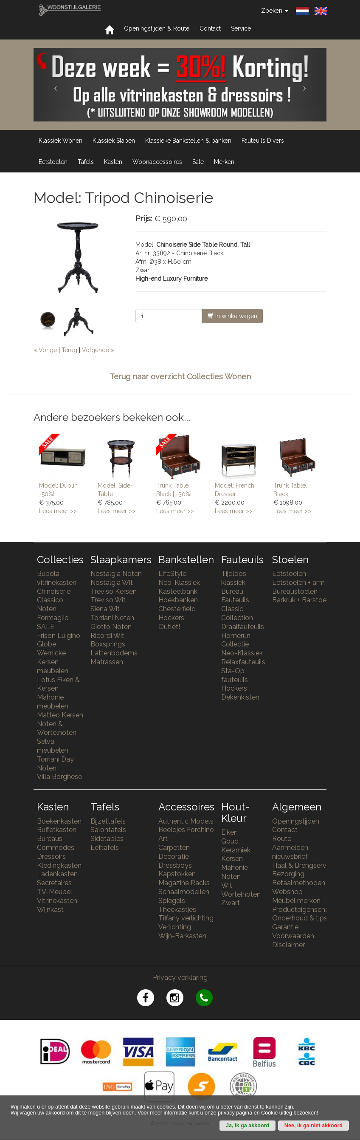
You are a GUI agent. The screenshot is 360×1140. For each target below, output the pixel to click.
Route (281, 839)
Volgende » (98, 350)
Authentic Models (186, 821)
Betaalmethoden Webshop (298, 887)
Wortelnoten (241, 894)
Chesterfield (177, 609)
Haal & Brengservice (303, 865)
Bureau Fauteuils (235, 595)
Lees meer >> (58, 511)
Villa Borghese (59, 777)
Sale (198, 161)
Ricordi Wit (107, 636)
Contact (210, 28)
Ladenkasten (57, 874)
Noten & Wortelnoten (56, 728)
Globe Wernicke (51, 648)
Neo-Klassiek (179, 582)
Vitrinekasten (57, 901)
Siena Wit (105, 609)
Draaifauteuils (242, 627)
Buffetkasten (56, 830)
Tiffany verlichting (186, 918)
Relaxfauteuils (243, 662)
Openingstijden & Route (156, 28)
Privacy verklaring (180, 978)
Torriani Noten (112, 618)
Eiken (229, 832)
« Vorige (45, 350)
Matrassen (106, 662)
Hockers (171, 618)
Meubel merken (296, 901)
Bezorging (288, 874)
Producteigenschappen (308, 910)
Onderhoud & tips (299, 918)
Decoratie (173, 856)
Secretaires (54, 883)
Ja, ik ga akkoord (247, 1126)
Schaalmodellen (183, 892)
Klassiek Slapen (114, 140)
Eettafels (104, 848)
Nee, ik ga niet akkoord (313, 1126)
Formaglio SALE (53, 622)
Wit (226, 885)
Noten (231, 876)
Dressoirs (51, 856)
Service (241, 28)
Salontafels (108, 830)
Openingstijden (295, 821)
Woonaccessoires (157, 161)
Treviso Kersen (113, 591)
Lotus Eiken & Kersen (58, 684)
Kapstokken (177, 874)
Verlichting (174, 927)
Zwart (230, 903)
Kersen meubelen (52, 666)
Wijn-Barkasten (182, 936)
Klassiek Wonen (60, 140)
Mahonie (234, 867)
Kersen (232, 859)
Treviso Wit (108, 600)
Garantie (285, 927)
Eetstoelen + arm (298, 582)
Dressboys (175, 865)
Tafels (86, 161)
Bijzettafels (108, 821)
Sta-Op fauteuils (234, 675)
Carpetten (174, 848)
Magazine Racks (184, 883)
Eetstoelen (53, 161)
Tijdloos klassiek (233, 578)
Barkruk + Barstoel (300, 600)
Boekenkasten (59, 821)
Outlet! (169, 627)
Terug (69, 350)
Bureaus (49, 839)
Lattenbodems (114, 653)
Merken (224, 161)
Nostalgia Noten (116, 574)
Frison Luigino (58, 636)
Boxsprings (107, 644)
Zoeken (274, 10)
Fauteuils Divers (263, 140)
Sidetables (107, 839)
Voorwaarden (293, 936)
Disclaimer (288, 945)
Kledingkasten (59, 865)
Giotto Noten (111, 627)
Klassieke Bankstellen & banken (188, 140)
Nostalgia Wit (111, 582)
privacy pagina (235, 1113)
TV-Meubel (54, 892)
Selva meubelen (52, 745)
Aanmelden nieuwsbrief (290, 852)
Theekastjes (177, 910)
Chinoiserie (53, 591)
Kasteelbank (177, 591)
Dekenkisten (240, 697)
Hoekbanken (178, 600)
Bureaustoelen (295, 591)
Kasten (113, 161)
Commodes (55, 848)
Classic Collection (237, 613)
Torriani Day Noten (55, 763)
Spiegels (171, 901)
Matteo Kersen (60, 715)
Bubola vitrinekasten (56, 578)
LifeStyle (172, 574)
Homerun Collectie (235, 640)
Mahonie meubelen (52, 701)
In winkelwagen (232, 315)
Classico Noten (50, 604)
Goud (230, 841)
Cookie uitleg (276, 1113)
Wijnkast (50, 910)
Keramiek (235, 850)
